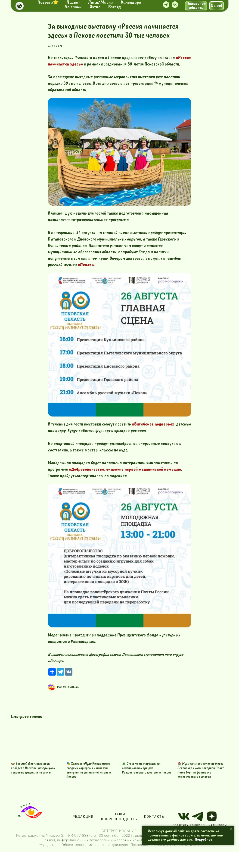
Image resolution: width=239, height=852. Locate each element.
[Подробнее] (203, 839)
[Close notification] (231, 829)
